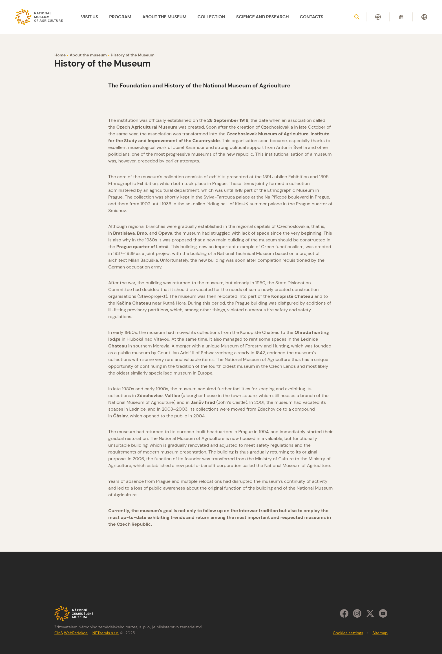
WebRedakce (76, 632)
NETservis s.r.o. (105, 632)
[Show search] (356, 16)
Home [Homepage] (60, 55)
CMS (58, 632)
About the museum (88, 55)
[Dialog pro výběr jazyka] (424, 17)
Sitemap (380, 632)
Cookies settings (348, 632)
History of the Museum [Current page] (132, 55)
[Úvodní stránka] (39, 17)
